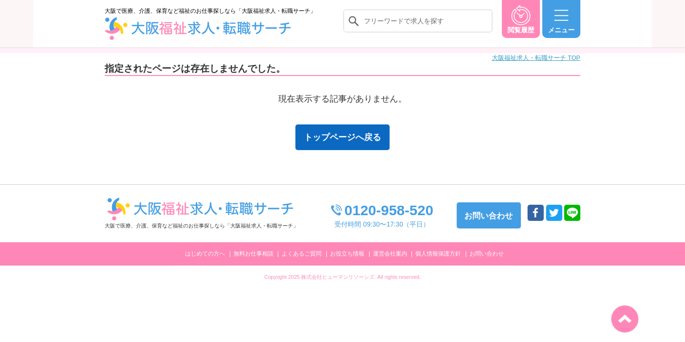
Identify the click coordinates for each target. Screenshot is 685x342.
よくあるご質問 (302, 253)
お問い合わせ (487, 253)
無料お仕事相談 (254, 253)
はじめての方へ (205, 253)
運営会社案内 (390, 253)
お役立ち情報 (347, 253)
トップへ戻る (624, 318)
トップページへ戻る (342, 137)
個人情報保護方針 (438, 253)
